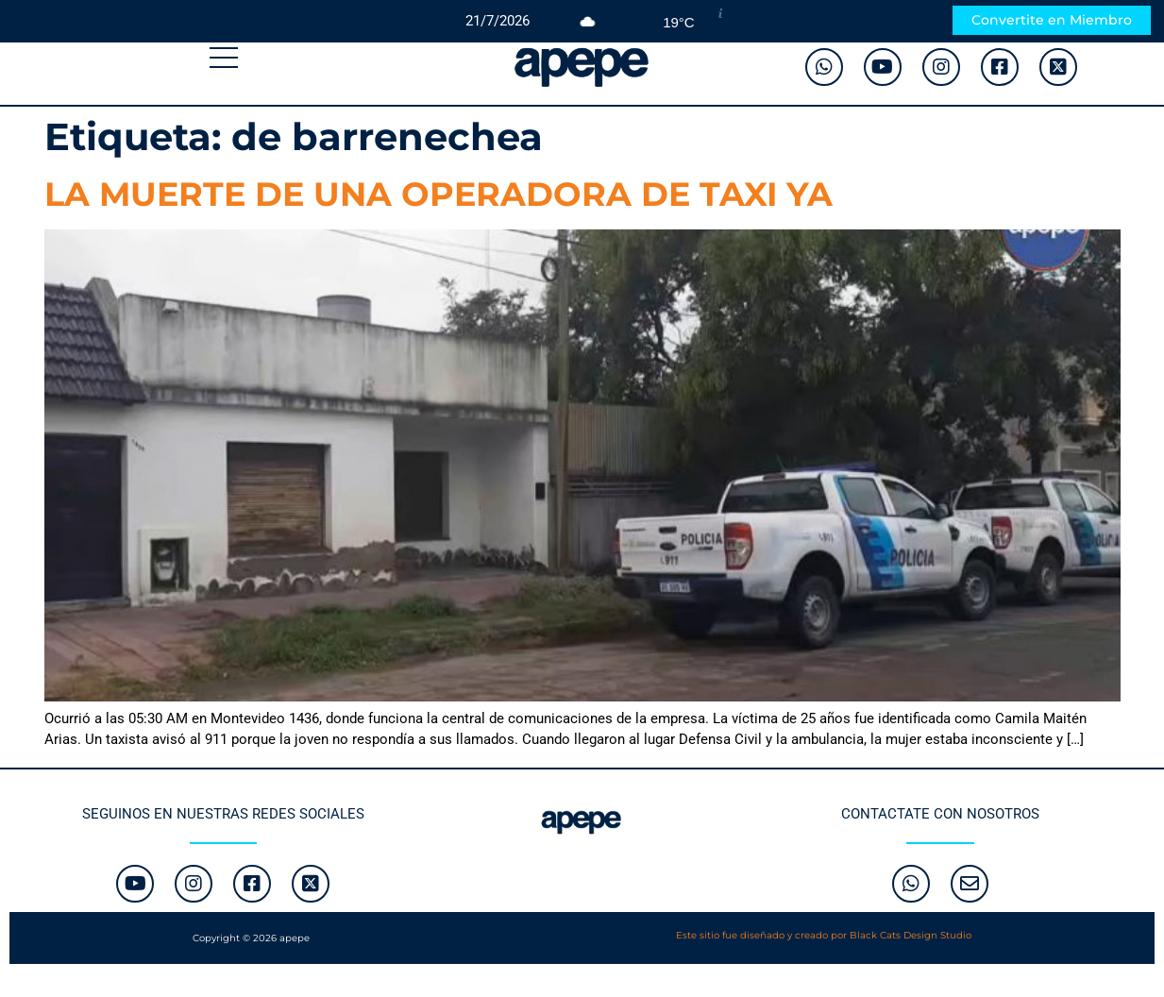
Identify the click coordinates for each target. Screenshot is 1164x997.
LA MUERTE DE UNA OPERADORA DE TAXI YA (438, 194)
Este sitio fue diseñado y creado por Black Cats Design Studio (823, 935)
